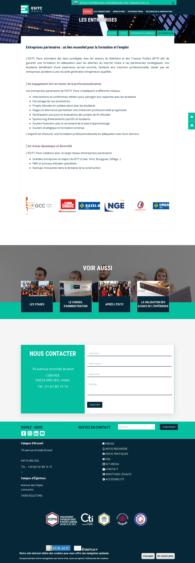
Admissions (120, 11)
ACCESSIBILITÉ (113, 479)
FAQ (106, 459)
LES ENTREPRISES (98, 20)
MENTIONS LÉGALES (116, 474)
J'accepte (148, 556)
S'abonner (168, 426)
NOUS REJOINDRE (114, 448)
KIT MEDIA (110, 464)
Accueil (112, 33)
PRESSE (108, 443)
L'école (88, 11)
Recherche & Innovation (160, 11)
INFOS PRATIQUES (115, 454)
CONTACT (110, 469)
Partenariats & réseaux (143, 33)
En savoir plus (165, 556)
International (137, 11)
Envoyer (95, 404)
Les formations (102, 11)
